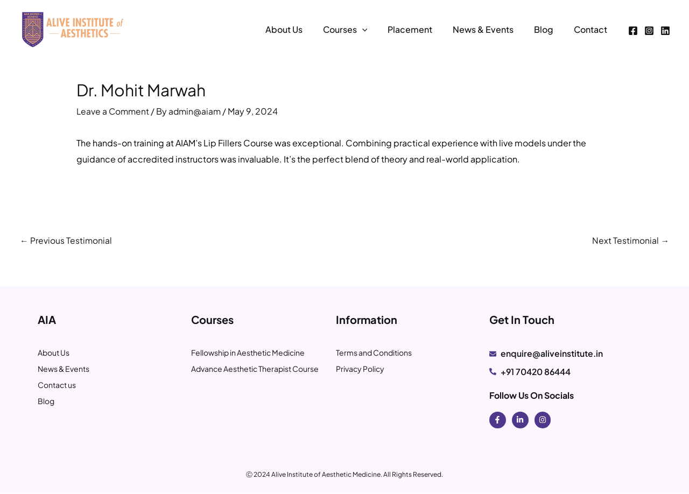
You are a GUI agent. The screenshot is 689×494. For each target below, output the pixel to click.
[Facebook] (633, 31)
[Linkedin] (665, 31)
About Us (301, 29)
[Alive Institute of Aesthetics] (72, 28)
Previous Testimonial (66, 239)
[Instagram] (649, 31)
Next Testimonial (630, 239)
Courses (359, 29)
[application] (376, 29)
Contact (592, 29)
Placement (421, 29)
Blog (548, 29)
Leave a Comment (113, 111)
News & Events (491, 29)
